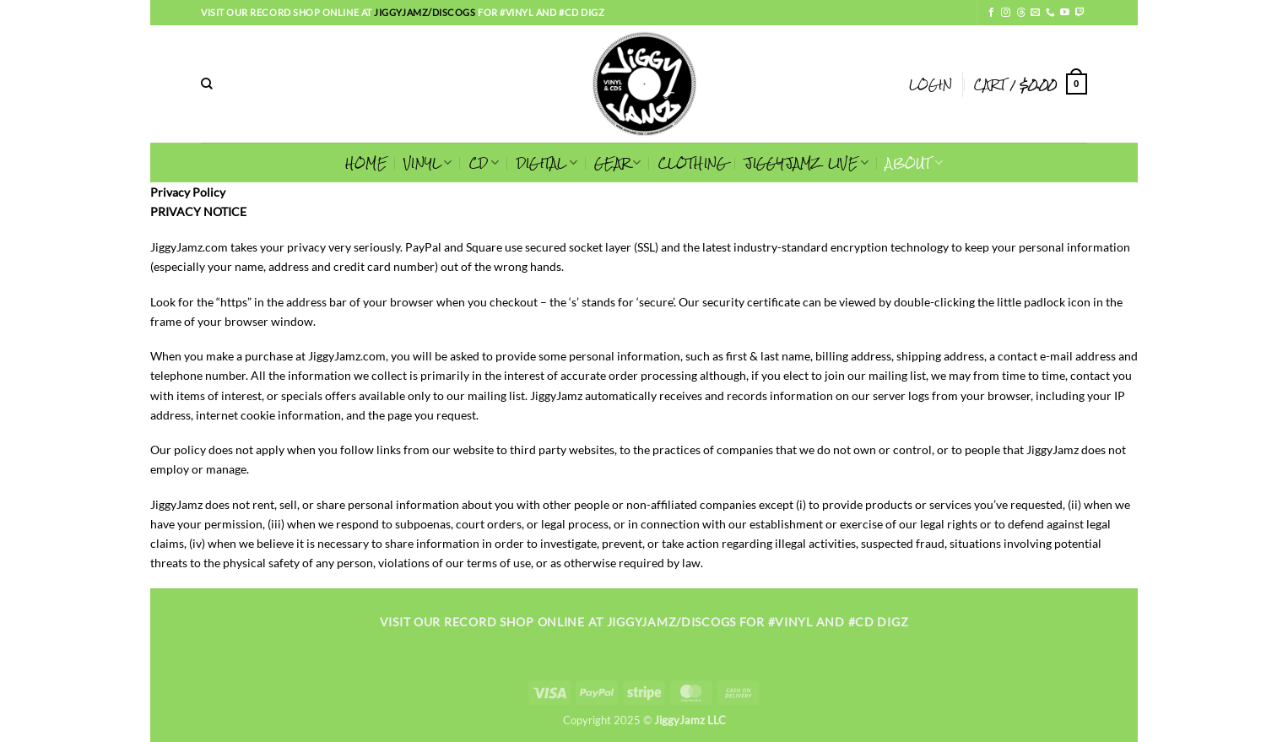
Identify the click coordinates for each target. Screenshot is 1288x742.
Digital (547, 163)
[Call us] (1050, 13)
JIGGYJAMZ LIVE (806, 163)
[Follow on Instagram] (1005, 13)
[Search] (207, 84)
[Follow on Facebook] (991, 13)
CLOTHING (693, 163)
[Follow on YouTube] (1064, 13)
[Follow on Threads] (1021, 13)
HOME (366, 163)
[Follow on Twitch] (1080, 13)
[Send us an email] (1035, 13)
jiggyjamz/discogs (426, 12)
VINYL (427, 163)
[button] (930, 84)
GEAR (617, 163)
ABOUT (914, 163)
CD (484, 163)
